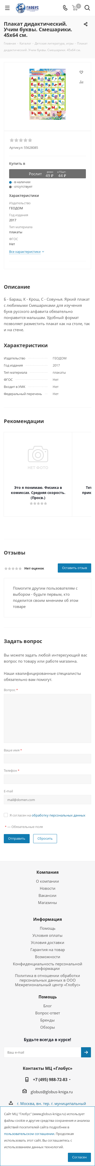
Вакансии (47, 890)
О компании (47, 876)
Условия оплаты (47, 930)
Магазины (47, 897)
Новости (47, 883)
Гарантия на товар (47, 944)
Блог (47, 1000)
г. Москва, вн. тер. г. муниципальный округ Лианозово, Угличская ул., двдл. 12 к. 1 (51, 1104)
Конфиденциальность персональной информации (47, 961)
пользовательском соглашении (29, 1134)
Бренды (47, 1014)
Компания (47, 867)
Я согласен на (47, 810)
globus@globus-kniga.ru (52, 1086)
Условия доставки (47, 937)
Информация (47, 914)
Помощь (47, 923)
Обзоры (47, 1022)
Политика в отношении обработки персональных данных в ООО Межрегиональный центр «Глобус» (47, 975)
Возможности (47, 951)
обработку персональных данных (58, 810)
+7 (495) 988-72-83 (50, 1074)
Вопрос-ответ (47, 1007)
